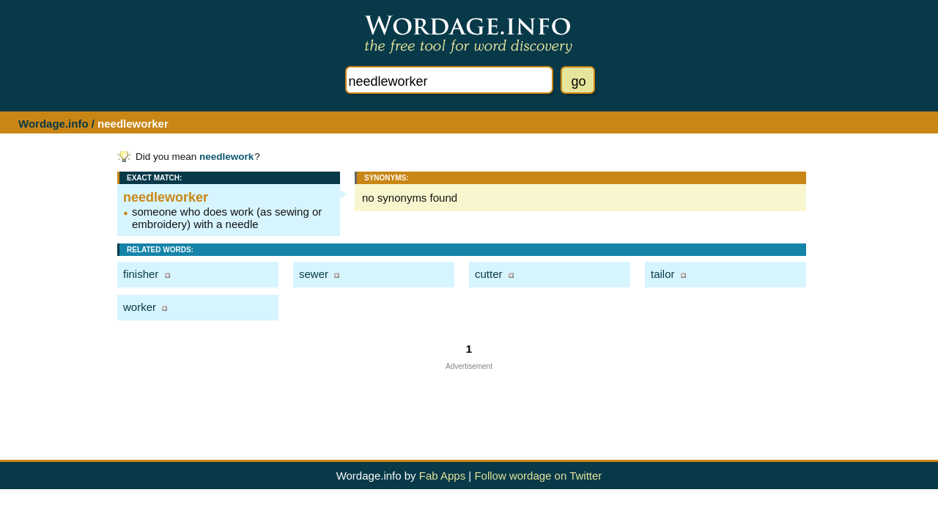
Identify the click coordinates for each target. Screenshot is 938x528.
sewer (313, 274)
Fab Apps (442, 475)
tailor (663, 274)
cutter (489, 274)
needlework (226, 156)
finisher (140, 274)
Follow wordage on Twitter (538, 475)
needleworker (165, 197)
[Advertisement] (469, 403)
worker (139, 307)
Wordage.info (53, 123)
